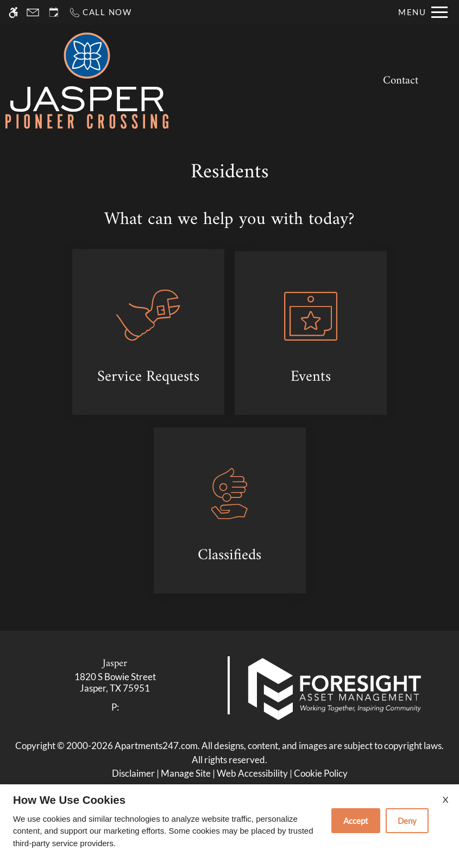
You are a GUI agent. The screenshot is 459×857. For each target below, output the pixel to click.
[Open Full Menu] (422, 12)
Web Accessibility (252, 773)
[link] (115, 682)
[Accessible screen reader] (13, 12)
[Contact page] (33, 12)
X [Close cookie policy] (445, 799)
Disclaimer (133, 773)
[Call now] (100, 12)
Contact (400, 81)
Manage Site (186, 773)
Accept (355, 821)
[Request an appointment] (54, 12)
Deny (407, 821)
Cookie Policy (321, 773)
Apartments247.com (156, 745)
